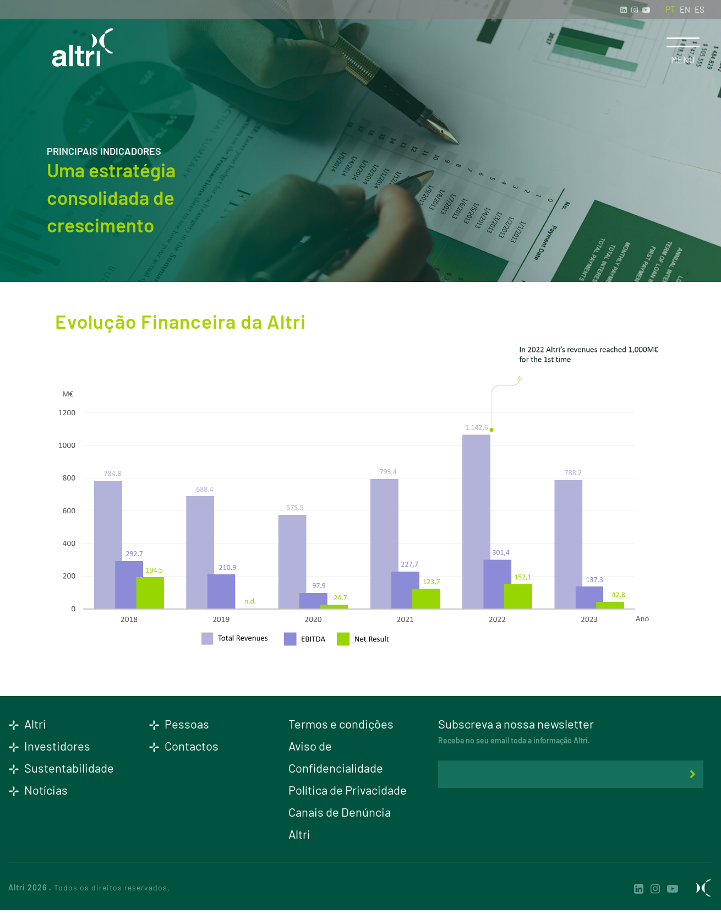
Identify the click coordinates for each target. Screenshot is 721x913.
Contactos (184, 745)
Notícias (38, 789)
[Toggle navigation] (683, 42)
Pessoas (179, 723)
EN (685, 9)
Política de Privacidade (347, 789)
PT (670, 9)
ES (699, 9)
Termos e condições (341, 723)
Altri (27, 723)
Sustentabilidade (61, 767)
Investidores (49, 745)
